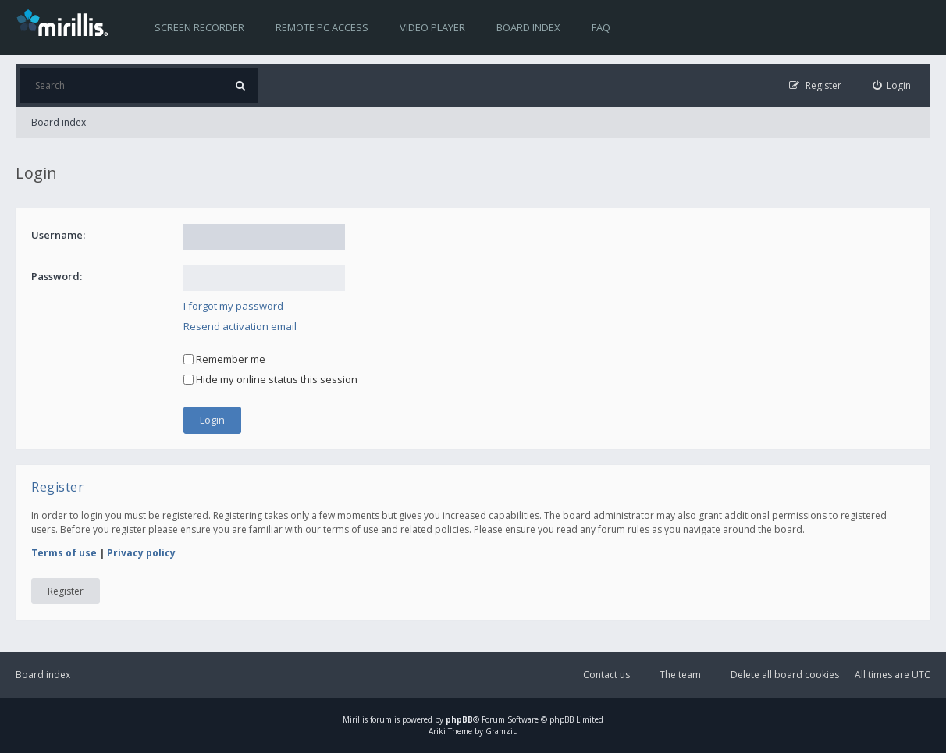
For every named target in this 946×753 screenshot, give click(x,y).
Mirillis (355, 719)
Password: (56, 276)
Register (66, 591)
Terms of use (64, 552)
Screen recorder (199, 27)
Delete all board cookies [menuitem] (785, 674)
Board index (528, 27)
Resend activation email (240, 326)
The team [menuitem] (680, 674)
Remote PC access (322, 27)
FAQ (601, 27)
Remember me (224, 359)
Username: (58, 235)
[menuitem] (892, 85)
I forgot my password (233, 306)
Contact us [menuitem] (606, 674)
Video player (432, 27)
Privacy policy (141, 552)
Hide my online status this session (270, 379)
